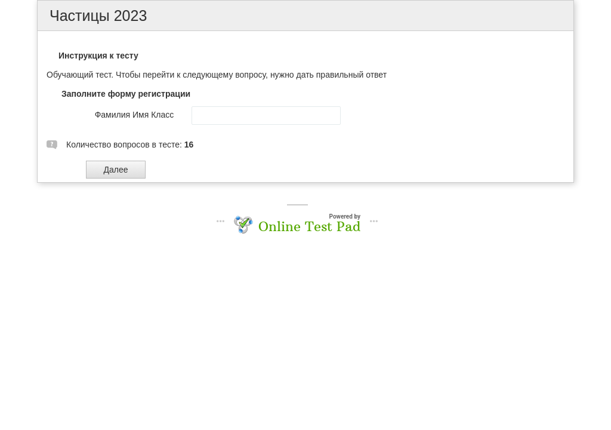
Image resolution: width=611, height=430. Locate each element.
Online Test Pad (309, 226)
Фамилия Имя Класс (134, 114)
